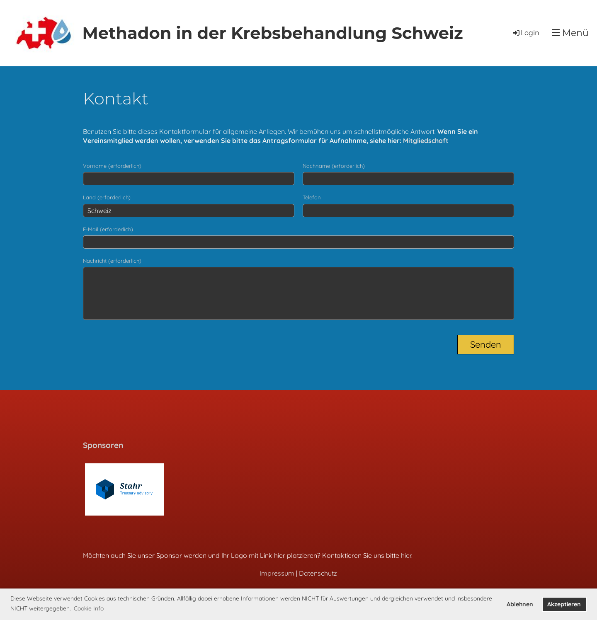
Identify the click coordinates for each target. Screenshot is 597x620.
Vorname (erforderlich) (112, 165)
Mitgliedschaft (426, 140)
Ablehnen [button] (520, 604)
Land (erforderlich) (107, 197)
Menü (570, 33)
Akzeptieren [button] (564, 604)
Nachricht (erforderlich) (112, 260)
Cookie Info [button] (89, 608)
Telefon (312, 197)
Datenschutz (318, 573)
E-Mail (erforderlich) (108, 229)
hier (406, 555)
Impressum (277, 573)
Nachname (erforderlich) (334, 165)
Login (525, 33)
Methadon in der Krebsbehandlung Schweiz (272, 33)
